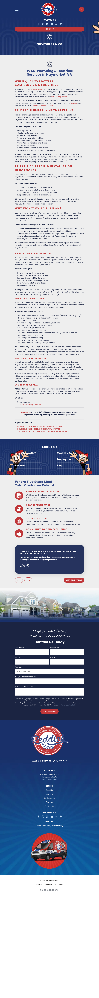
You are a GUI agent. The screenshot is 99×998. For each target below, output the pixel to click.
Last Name (54, 648)
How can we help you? (24, 686)
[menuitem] (28, 453)
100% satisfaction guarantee (29, 404)
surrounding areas (59, 97)
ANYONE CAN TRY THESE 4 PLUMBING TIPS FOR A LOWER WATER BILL (43, 431)
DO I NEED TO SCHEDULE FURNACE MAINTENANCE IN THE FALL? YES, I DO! (45, 426)
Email (52, 657)
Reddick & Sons (36, 89)
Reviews (49, 802)
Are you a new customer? (25, 677)
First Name (19, 648)
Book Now (49, 29)
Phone (17, 657)
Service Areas (49, 798)
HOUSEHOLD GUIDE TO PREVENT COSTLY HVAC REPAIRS (38, 429)
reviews (74, 103)
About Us (49, 790)
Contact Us (49, 806)
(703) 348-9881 (60, 760)
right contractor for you (43, 106)
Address (18, 667)
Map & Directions (49, 779)
